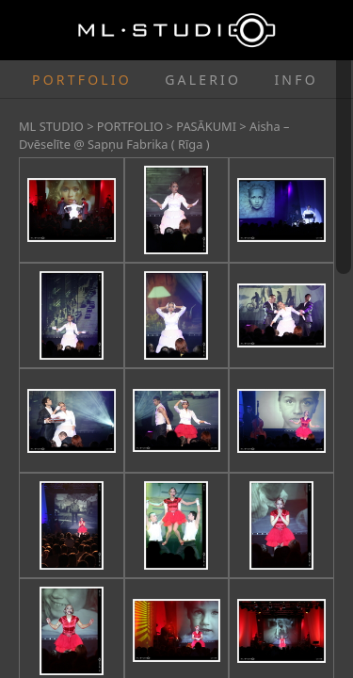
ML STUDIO (51, 126)
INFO (295, 80)
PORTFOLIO (82, 80)
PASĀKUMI (206, 126)
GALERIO (203, 80)
